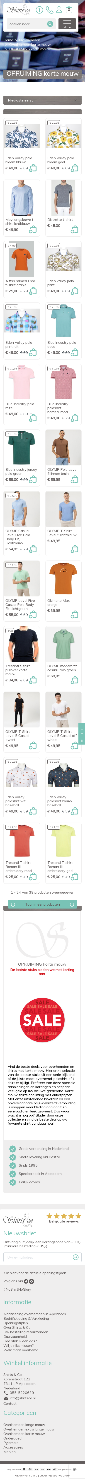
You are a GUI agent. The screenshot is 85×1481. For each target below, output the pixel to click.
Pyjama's (10, 1442)
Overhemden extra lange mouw (29, 1429)
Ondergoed (12, 1438)
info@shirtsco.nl (23, 1398)
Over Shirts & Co (17, 1327)
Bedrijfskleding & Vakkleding (26, 1318)
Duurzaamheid (15, 1336)
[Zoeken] (32, 23)
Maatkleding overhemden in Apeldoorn (34, 1314)
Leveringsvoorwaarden (54, 1475)
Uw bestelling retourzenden (25, 1332)
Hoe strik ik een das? (20, 1341)
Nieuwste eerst (43, 100)
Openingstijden (15, 1323)
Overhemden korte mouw (24, 1433)
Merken (9, 1451)
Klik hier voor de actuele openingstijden (34, 1273)
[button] (60, 9)
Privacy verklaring (26, 1475)
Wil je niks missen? (18, 1345)
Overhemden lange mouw (24, 1424)
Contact (10, 1403)
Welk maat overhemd (20, 1350)
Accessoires (13, 1447)
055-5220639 (22, 1392)
